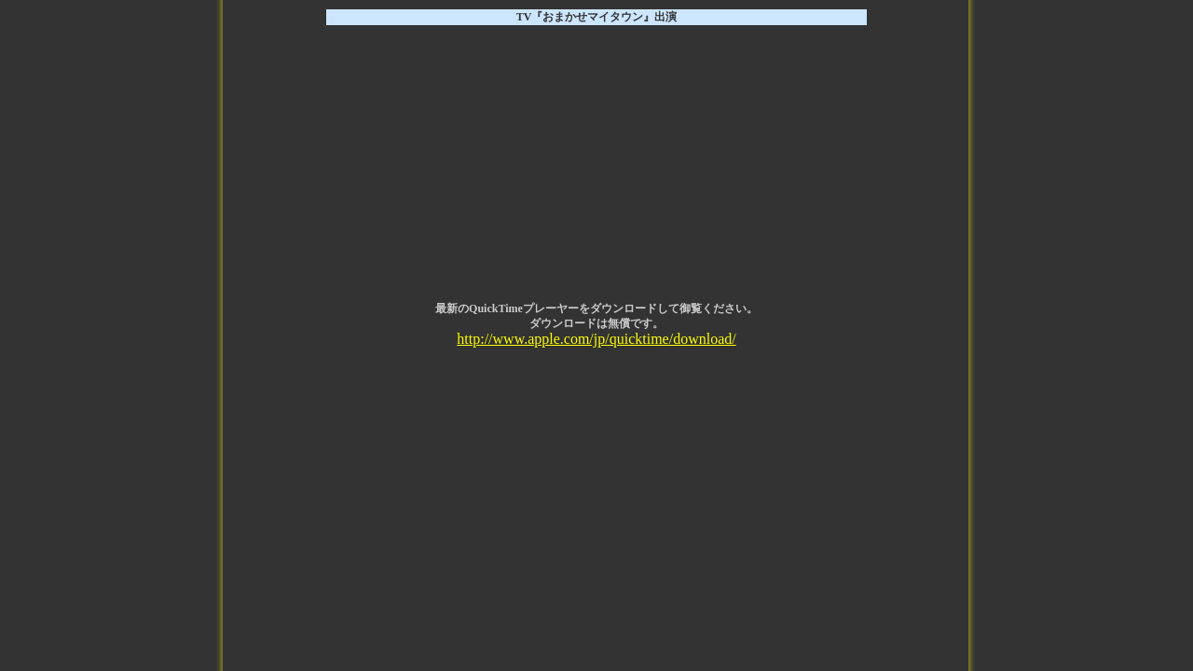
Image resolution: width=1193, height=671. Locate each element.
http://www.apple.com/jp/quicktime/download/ (596, 339)
